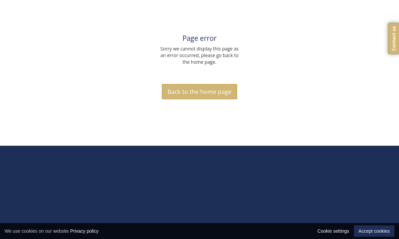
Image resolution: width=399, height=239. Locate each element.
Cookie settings (333, 231)
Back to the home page (199, 92)
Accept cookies (374, 231)
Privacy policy (84, 231)
